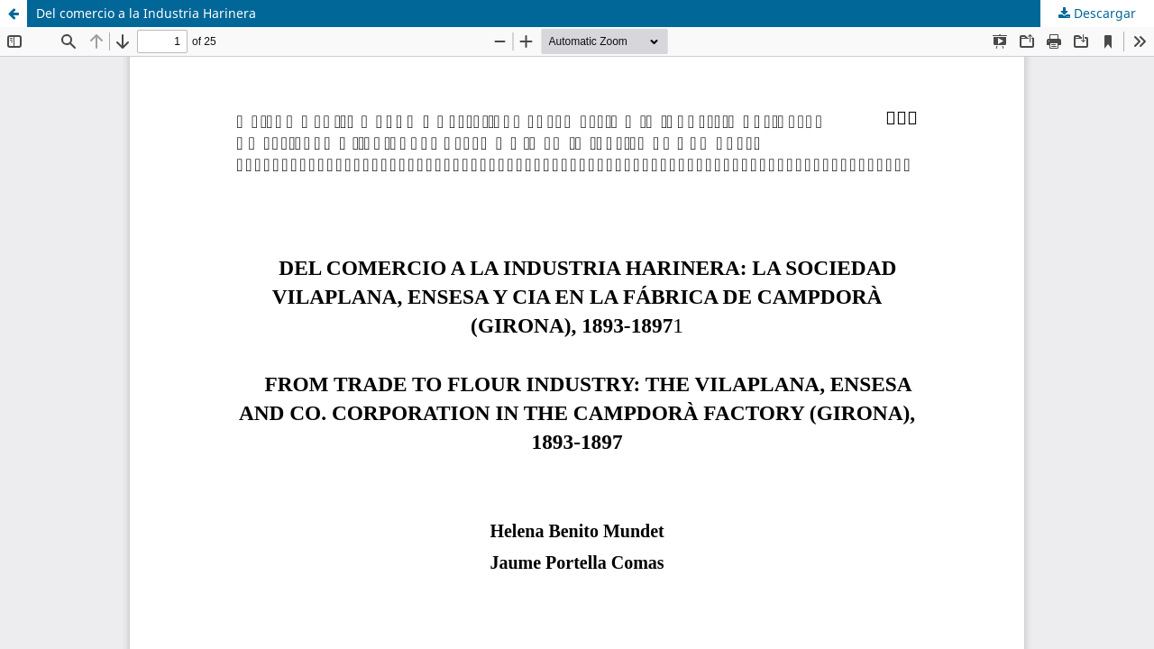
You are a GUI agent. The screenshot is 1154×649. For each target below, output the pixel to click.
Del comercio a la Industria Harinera (146, 13)
